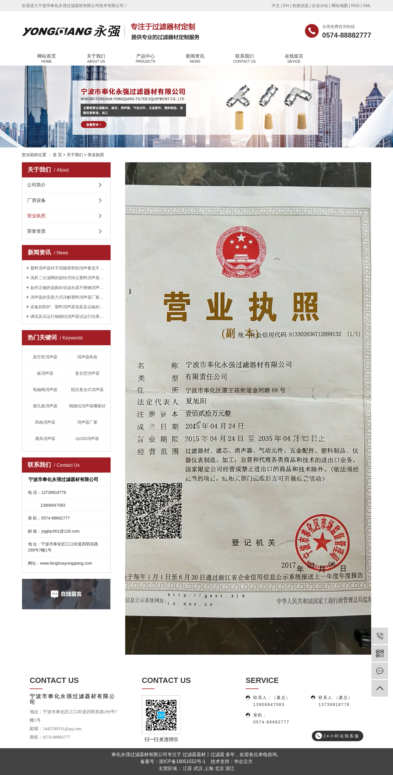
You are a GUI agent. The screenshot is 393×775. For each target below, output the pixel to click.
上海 (208, 768)
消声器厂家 (87, 422)
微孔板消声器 (45, 406)
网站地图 (340, 5)
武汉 (198, 768)
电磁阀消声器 (45, 389)
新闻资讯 (195, 59)
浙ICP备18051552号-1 (182, 761)
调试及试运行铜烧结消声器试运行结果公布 (68, 316)
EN (286, 5)
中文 (276, 5)
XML (367, 5)
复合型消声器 (87, 373)
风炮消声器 (45, 422)
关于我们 (96, 59)
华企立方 (243, 761)
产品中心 (145, 59)
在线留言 (294, 59)
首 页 (57, 154)
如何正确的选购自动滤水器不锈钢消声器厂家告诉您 (68, 287)
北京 (219, 768)
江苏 (187, 768)
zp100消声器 (87, 438)
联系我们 (244, 59)
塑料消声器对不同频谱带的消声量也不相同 (68, 268)
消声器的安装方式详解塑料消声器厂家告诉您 (68, 297)
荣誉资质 (36, 231)
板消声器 (45, 373)
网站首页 (46, 59)
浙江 (230, 768)
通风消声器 (45, 438)
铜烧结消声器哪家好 (87, 406)
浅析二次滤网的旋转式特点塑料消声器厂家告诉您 (68, 277)
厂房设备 (36, 200)
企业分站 (320, 5)
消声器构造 (87, 357)
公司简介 (36, 184)
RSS (355, 5)
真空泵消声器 (45, 357)
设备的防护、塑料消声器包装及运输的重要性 (68, 306)
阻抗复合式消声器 (87, 389)
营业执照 (36, 215)
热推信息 (300, 5)
